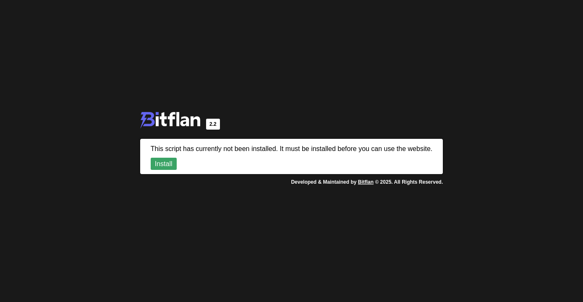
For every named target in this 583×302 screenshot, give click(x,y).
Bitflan (366, 182)
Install (164, 163)
